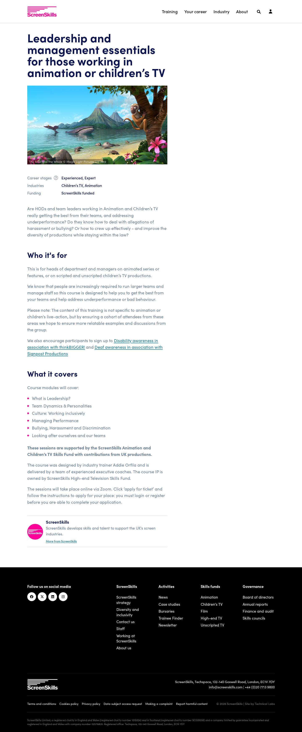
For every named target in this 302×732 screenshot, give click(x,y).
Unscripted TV (212, 625)
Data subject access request (123, 704)
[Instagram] (63, 596)
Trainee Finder (171, 618)
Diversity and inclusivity (127, 612)
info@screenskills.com (225, 687)
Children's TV (212, 604)
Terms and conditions (41, 704)
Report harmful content (192, 704)
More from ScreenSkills (61, 541)
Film (204, 611)
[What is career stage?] (56, 178)
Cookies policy (68, 704)
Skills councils (254, 618)
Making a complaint (159, 704)
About (242, 11)
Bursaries (166, 611)
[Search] (259, 12)
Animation (209, 597)
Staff (120, 628)
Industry (221, 11)
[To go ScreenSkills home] (42, 12)
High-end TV (211, 618)
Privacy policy (91, 704)
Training (170, 11)
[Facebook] (31, 596)
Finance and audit (258, 611)
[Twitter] (42, 596)
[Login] (270, 12)
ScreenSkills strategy (126, 599)
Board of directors (258, 597)
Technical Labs (265, 704)
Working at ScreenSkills (126, 638)
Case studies (169, 604)
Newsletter (168, 625)
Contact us (125, 621)
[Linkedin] (52, 596)
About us (123, 647)
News (163, 597)
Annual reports (255, 604)
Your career (195, 11)
